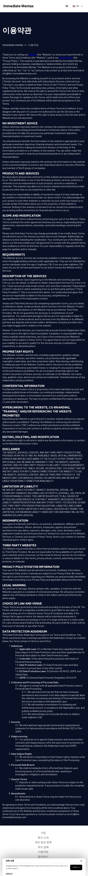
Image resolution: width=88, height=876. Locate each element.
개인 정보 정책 (43, 842)
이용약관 (43, 851)
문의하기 (43, 856)
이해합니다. (76, 867)
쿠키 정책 (43, 847)
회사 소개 (43, 837)
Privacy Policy (66, 57)
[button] (67, 6)
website (33, 54)
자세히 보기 (9, 873)
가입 (43, 832)
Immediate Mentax (12, 45)
